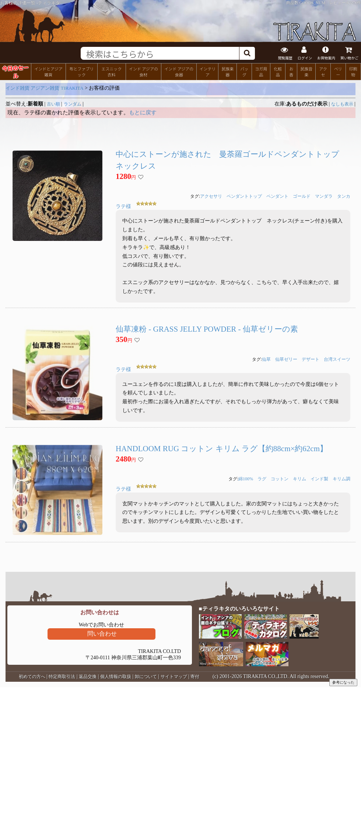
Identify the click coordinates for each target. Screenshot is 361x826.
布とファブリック (81, 71)
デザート (310, 359)
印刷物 (353, 71)
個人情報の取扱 (115, 676)
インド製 (319, 478)
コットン (279, 478)
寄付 (194, 676)
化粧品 (278, 71)
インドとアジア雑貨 (48, 71)
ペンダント (277, 196)
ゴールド (302, 196)
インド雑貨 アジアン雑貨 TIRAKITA (45, 88)
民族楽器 (227, 71)
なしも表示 (342, 104)
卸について (146, 676)
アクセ (323, 71)
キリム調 (341, 478)
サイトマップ (174, 676)
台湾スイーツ (337, 359)
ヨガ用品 (261, 71)
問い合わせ (102, 633)
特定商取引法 (62, 676)
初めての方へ (32, 676)
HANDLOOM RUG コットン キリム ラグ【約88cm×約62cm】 (221, 448)
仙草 (266, 359)
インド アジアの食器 (178, 71)
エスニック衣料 (111, 71)
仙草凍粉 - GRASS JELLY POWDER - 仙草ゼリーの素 (207, 329)
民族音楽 (306, 71)
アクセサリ (211, 196)
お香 (291, 71)
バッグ (244, 71)
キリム (299, 478)
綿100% (245, 478)
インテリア (207, 71)
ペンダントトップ (244, 196)
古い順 (53, 104)
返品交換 (88, 676)
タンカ (343, 196)
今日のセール (15, 71)
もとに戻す (143, 112)
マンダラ (324, 196)
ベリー (338, 71)
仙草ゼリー (286, 359)
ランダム (72, 104)
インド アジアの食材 (143, 71)
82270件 (354, 2)
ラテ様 (123, 206)
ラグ (261, 478)
